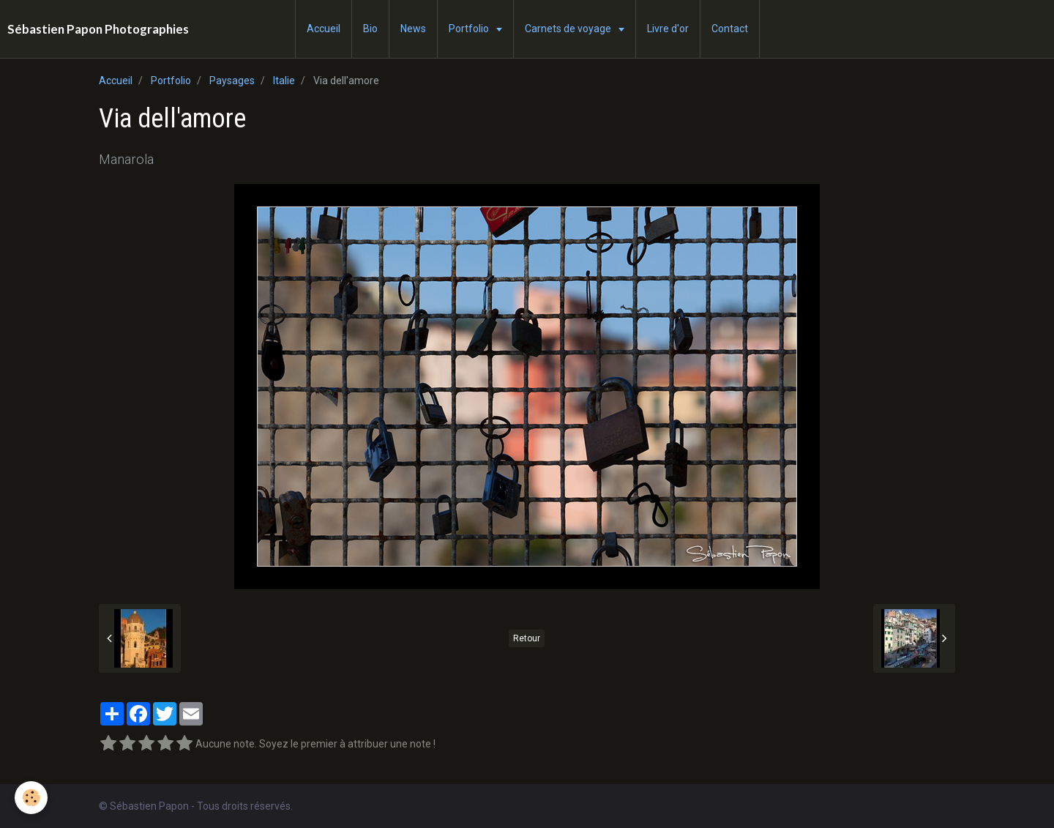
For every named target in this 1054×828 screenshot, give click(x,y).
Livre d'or (668, 28)
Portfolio (470, 28)
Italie (284, 80)
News (413, 28)
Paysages (232, 80)
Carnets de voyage (569, 28)
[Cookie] (31, 797)
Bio (370, 28)
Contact (729, 28)
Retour (526, 638)
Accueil (323, 28)
